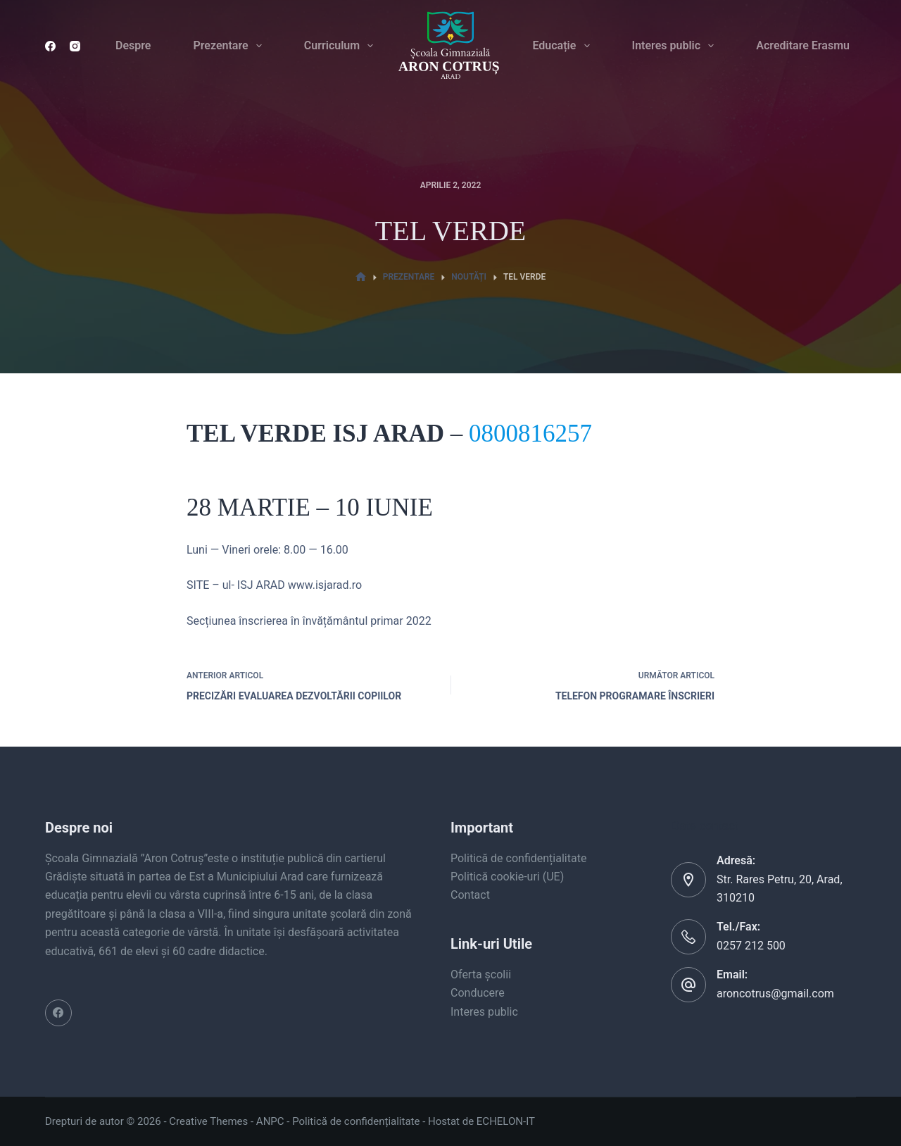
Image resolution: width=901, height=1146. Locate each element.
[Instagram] (75, 46)
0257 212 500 (751, 945)
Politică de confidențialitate (518, 858)
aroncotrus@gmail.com (775, 993)
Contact (470, 895)
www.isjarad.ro (325, 585)
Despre (133, 45)
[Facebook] (50, 46)
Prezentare (230, 45)
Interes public (676, 45)
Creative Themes (208, 1121)
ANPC (270, 1121)
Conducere (477, 992)
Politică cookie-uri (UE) (507, 876)
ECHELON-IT (506, 1121)
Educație (563, 45)
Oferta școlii (480, 974)
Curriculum (341, 45)
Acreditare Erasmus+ (809, 45)
